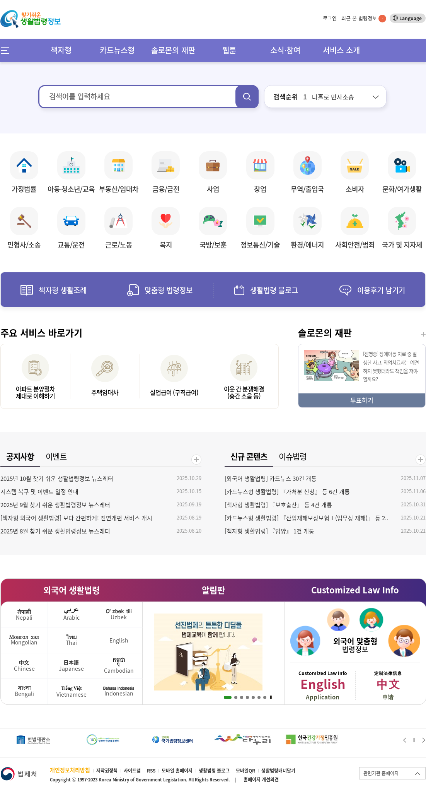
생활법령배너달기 (278, 770)
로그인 (330, 18)
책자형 (61, 50)
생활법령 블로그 (214, 770)
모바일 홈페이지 (177, 770)
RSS (151, 770)
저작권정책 (107, 770)
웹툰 (229, 50)
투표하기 (361, 400)
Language (410, 18)
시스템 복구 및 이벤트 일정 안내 (39, 491)
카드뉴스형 (117, 50)
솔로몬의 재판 (173, 50)
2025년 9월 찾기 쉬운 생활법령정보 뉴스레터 (55, 505)
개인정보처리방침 (70, 770)
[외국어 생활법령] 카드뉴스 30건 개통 (271, 478)
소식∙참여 (285, 50)
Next (424, 740)
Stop (271, 697)
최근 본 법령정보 (363, 18)
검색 (247, 96)
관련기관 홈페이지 (381, 773)
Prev (404, 740)
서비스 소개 (341, 50)
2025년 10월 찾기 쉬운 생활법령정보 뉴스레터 (56, 478)
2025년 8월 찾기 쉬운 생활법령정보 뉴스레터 (55, 531)
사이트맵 (132, 770)
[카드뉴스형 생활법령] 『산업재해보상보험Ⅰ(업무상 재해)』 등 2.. (306, 518)
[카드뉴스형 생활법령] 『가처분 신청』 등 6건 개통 (287, 491)
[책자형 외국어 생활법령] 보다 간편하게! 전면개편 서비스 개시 (76, 518)
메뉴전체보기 (7, 50)
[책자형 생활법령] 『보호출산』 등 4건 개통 (278, 505)
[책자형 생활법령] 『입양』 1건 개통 (269, 531)
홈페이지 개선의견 (261, 779)
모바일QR (245, 770)
